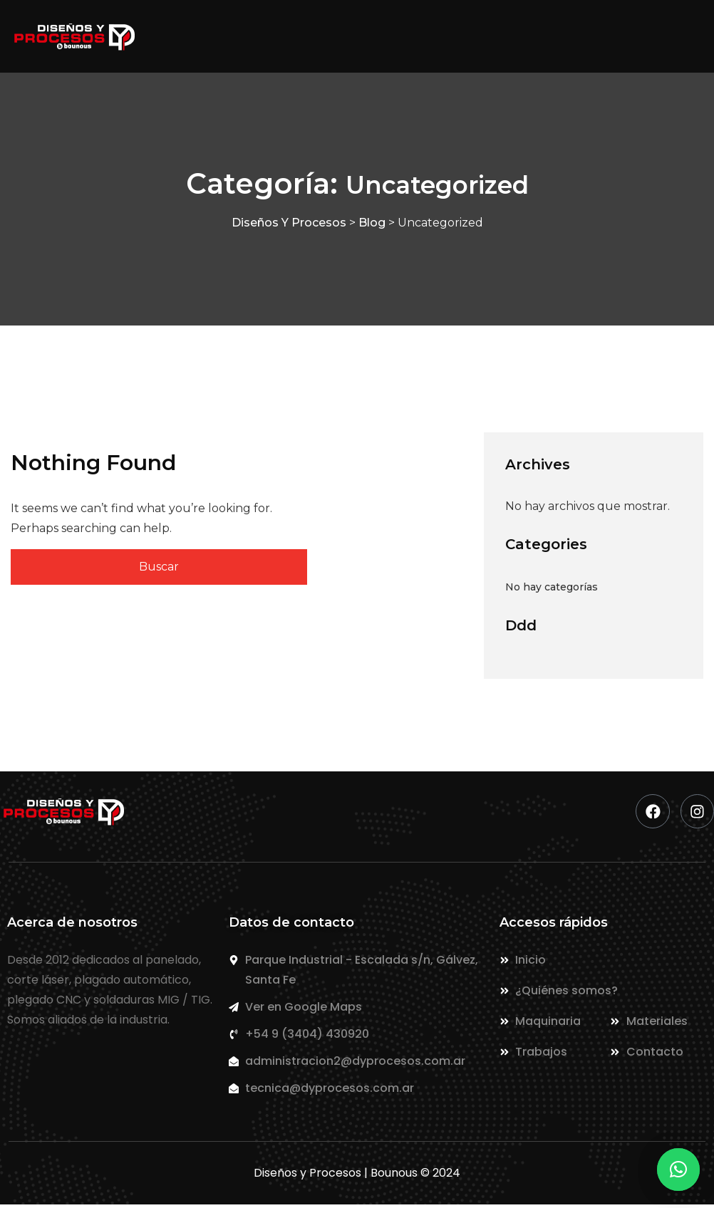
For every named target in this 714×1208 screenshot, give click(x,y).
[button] (678, 1169)
